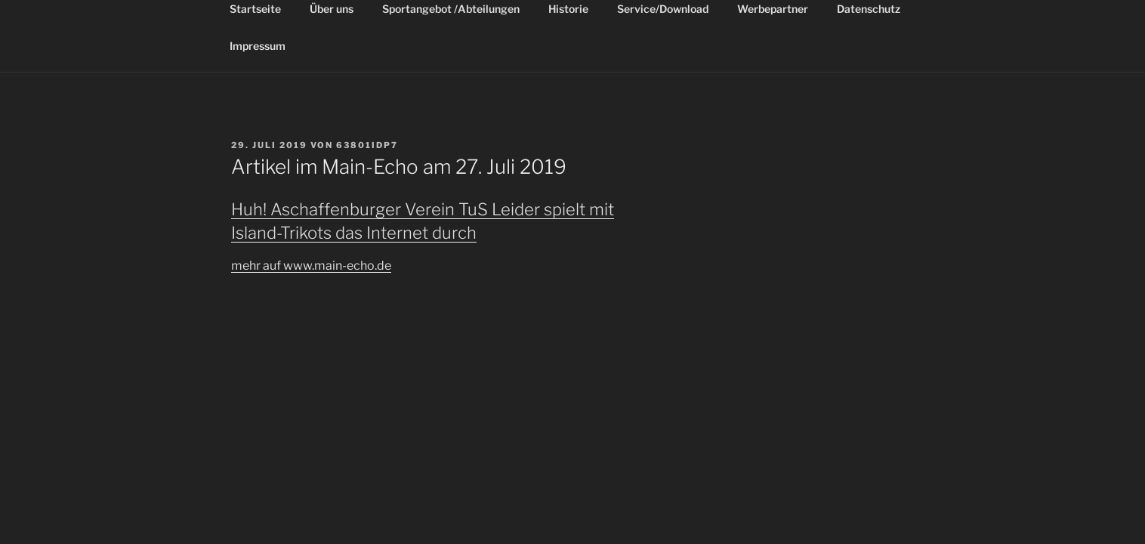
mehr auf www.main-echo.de (311, 265)
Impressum (257, 45)
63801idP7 (367, 145)
